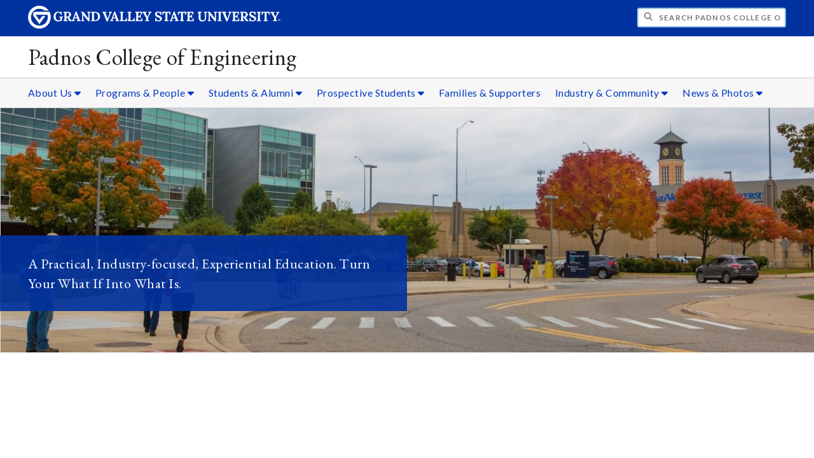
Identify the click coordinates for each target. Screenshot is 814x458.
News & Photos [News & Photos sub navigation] (722, 93)
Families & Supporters (490, 93)
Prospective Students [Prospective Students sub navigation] (371, 93)
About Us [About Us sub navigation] (54, 93)
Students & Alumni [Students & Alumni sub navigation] (256, 93)
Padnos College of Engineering (162, 57)
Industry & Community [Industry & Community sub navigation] (611, 93)
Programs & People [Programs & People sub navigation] (145, 93)
